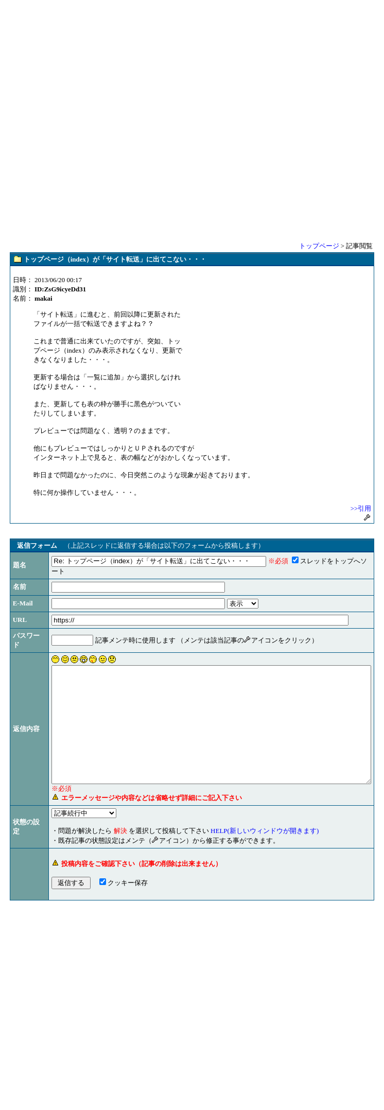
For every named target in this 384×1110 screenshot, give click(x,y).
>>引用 (361, 508)
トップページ (319, 246)
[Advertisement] (192, 120)
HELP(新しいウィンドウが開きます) (236, 859)
